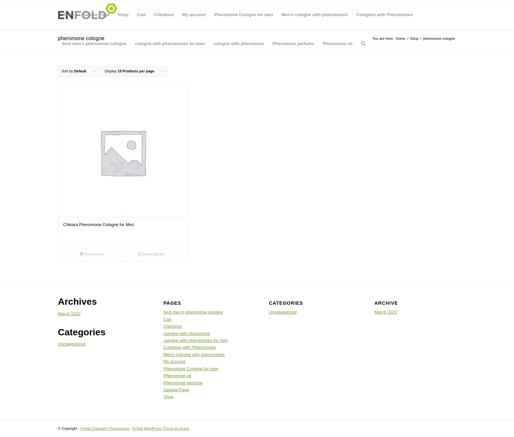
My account (194, 14)
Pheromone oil (337, 43)
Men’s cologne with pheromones (315, 14)
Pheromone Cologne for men (243, 14)
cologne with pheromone (239, 43)
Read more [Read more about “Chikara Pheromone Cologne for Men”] (92, 254)
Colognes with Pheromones (384, 14)
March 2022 (69, 313)
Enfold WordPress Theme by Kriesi (161, 428)
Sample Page (96, 14)
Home (68, 14)
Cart (141, 14)
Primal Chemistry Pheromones (104, 428)
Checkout (164, 14)
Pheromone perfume (293, 43)
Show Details (151, 254)
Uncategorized (72, 344)
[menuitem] (363, 43)
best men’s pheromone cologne (94, 43)
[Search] (363, 43)
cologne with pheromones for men (170, 43)
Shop (123, 14)
